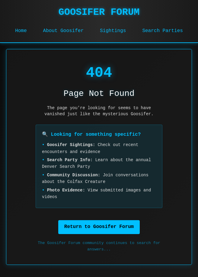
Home (21, 31)
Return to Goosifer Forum (99, 227)
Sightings (113, 31)
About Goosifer (63, 31)
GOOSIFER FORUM (99, 12)
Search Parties (162, 31)
